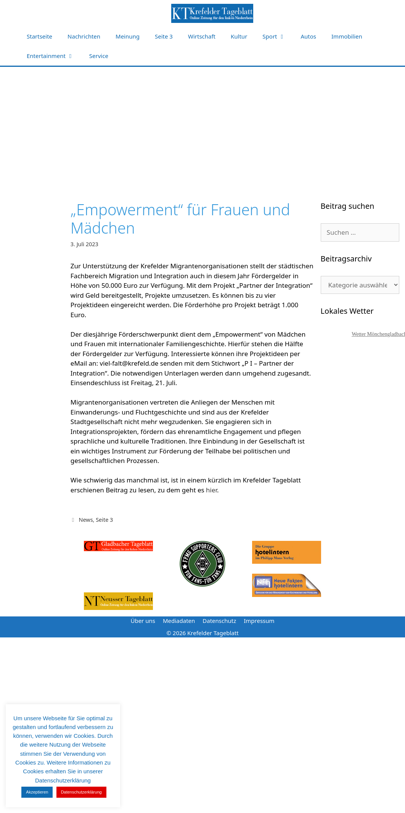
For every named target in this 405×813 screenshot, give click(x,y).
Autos (309, 36)
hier (211, 490)
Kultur (239, 36)
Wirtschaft (201, 36)
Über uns (142, 620)
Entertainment (54, 56)
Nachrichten (84, 36)
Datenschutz (219, 620)
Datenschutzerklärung (81, 792)
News (86, 519)
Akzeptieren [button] (37, 792)
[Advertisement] (203, 124)
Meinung (128, 36)
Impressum (259, 620)
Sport (277, 36)
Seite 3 (164, 36)
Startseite (39, 36)
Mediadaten (179, 620)
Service (98, 56)
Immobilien (346, 36)
